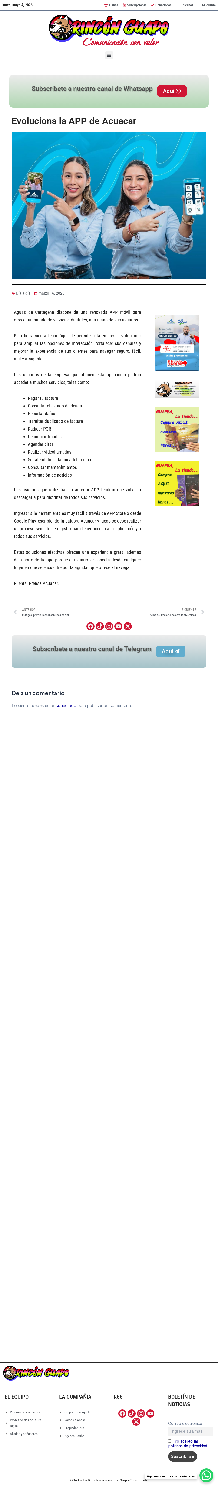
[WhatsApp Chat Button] (206, 1475)
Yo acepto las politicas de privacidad (187, 1443)
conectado (66, 705)
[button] (109, 55)
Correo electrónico (185, 1423)
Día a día (23, 293)
